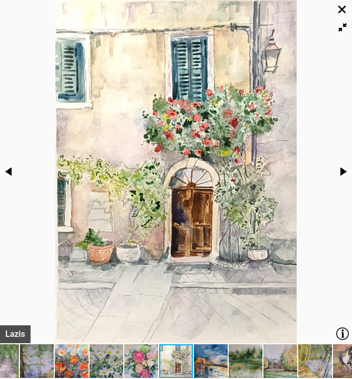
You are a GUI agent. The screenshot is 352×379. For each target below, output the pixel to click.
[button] (342, 27)
